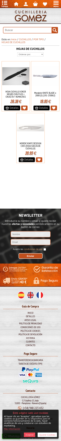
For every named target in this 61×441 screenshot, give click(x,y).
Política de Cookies (30, 330)
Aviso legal (30, 320)
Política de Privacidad (30, 323)
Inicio (30, 312)
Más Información (12, 429)
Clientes (30, 341)
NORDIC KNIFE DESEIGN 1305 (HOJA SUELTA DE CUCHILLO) (30, 146)
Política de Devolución (30, 334)
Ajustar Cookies (47, 434)
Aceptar (29, 434)
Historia (30, 338)
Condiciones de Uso (30, 327)
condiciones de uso (33, 249)
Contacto (30, 345)
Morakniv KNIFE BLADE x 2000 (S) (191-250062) (45, 94)
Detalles (30, 316)
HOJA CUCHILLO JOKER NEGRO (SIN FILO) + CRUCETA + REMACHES (15, 94)
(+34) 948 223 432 (33, 408)
